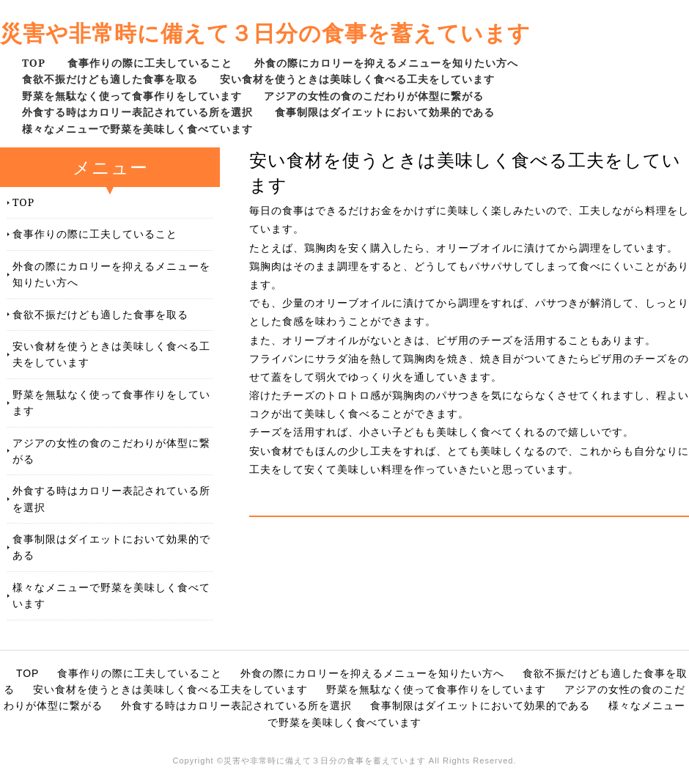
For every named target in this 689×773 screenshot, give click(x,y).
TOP (33, 63)
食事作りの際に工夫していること (149, 63)
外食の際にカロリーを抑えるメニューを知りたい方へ (386, 63)
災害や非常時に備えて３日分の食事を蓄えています (265, 33)
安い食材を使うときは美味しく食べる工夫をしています (357, 79)
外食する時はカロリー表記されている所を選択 (137, 112)
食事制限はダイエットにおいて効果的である (385, 112)
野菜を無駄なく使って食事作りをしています (132, 96)
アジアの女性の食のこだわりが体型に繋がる (374, 96)
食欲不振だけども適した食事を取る (110, 79)
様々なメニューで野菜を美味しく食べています (137, 129)
